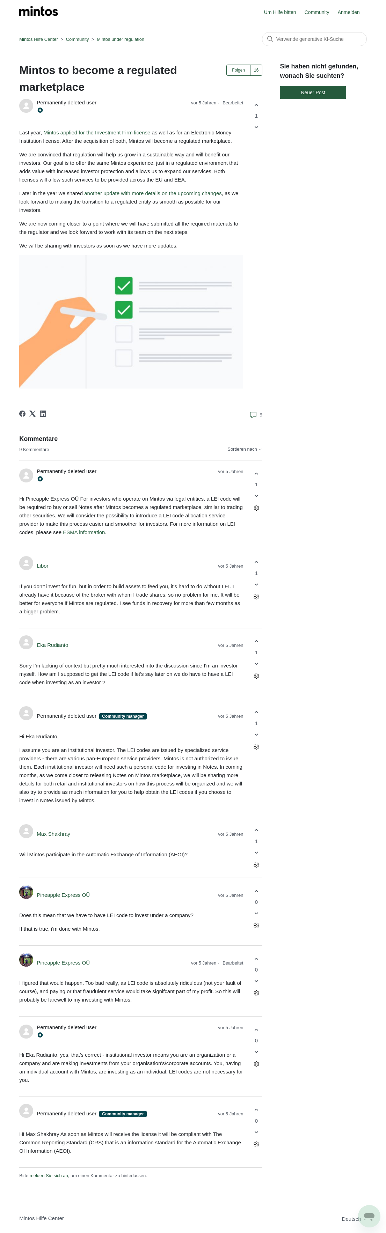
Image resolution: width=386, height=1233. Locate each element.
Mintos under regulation (120, 39)
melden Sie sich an (49, 1175)
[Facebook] (22, 414)
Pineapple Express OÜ (63, 895)
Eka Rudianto (52, 645)
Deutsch (354, 1219)
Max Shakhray (53, 834)
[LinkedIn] (43, 414)
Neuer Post (313, 92)
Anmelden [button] (349, 12)
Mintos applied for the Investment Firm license (96, 132)
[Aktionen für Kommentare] (256, 508)
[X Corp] (32, 414)
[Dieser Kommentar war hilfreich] (256, 473)
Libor (42, 566)
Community (317, 12)
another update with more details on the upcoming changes (153, 193)
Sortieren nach (244, 449)
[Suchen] (314, 39)
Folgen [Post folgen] (238, 70)
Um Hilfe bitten (280, 12)
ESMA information (84, 532)
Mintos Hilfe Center (38, 39)
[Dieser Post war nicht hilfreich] (256, 127)
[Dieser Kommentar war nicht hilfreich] (256, 496)
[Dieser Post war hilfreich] (256, 105)
